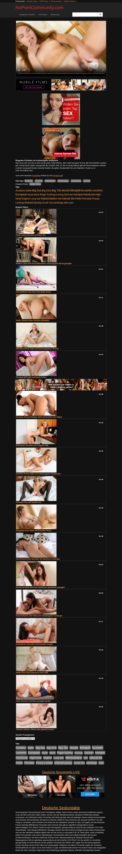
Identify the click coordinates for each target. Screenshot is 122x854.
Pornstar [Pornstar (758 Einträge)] (87, 198)
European (29, 181)
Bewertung (55, 15)
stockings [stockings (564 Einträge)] (58, 202)
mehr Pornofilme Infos (24, 171)
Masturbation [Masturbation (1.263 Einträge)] (49, 198)
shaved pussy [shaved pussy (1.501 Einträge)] (33, 202)
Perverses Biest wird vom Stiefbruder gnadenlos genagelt (40, 587)
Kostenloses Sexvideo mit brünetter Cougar (34, 644)
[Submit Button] (100, 14)
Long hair (38, 181)
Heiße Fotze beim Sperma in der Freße (32, 673)
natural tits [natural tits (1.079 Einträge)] (68, 198)
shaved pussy (63, 181)
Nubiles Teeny (35, 184)
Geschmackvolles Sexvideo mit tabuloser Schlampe (38, 559)
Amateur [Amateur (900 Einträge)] (21, 190)
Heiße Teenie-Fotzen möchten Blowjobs (32, 320)
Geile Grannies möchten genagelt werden (33, 701)
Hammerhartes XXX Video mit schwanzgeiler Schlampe (39, 616)
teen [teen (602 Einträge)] (66, 202)
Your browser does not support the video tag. (61, 48)
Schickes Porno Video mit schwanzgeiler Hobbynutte (38, 474)
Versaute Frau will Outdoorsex (29, 502)
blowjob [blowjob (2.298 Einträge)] (75, 190)
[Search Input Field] (85, 14)
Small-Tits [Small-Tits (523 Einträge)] (47, 202)
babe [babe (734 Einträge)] (29, 190)
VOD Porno (44, 1)
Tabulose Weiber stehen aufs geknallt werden (35, 729)
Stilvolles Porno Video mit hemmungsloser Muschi (37, 349)
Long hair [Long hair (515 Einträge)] (36, 198)
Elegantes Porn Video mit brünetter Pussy (33, 531)
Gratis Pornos (69, 1)
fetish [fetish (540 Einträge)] (36, 194)
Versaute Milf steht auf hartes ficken (31, 377)
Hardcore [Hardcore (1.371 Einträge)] (89, 194)
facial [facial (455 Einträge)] (30, 194)
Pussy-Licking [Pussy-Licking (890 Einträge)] (44, 762)
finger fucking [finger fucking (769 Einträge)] (47, 194)
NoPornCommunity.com (39, 7)
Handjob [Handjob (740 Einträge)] (78, 194)
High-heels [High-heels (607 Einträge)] (35, 757)
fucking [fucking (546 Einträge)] (59, 194)
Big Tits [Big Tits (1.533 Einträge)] (56, 190)
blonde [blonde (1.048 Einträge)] (66, 190)
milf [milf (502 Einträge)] (59, 198)
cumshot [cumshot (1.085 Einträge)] (97, 190)
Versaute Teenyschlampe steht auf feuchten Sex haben (39, 417)
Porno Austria (56, 1)
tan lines (86, 181)
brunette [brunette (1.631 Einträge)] (86, 190)
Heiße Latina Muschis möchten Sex (31, 235)
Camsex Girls (31, 1)
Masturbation (50, 181)
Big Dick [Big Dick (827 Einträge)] (46, 190)
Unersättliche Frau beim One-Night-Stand (33, 292)
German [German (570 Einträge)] (68, 194)
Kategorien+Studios (27, 15)
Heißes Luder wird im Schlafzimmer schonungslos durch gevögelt (44, 263)
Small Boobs (76, 181)
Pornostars (43, 15)
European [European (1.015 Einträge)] (21, 194)
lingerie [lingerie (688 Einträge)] (26, 198)
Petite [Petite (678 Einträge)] (78, 198)
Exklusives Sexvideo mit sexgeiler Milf (32, 445)
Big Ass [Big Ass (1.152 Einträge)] (36, 190)
